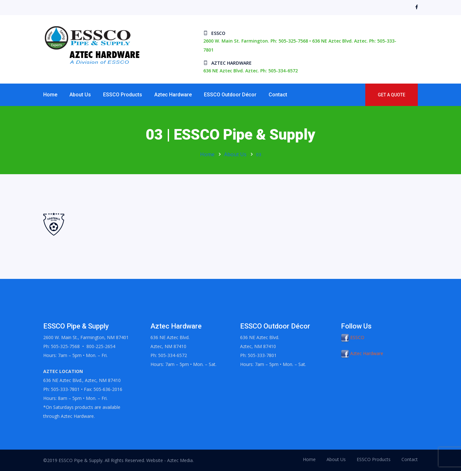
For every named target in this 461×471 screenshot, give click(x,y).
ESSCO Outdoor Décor (230, 95)
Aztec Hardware (173, 95)
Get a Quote (391, 94)
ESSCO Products (122, 95)
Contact (278, 95)
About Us (80, 95)
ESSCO (352, 337)
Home (50, 95)
